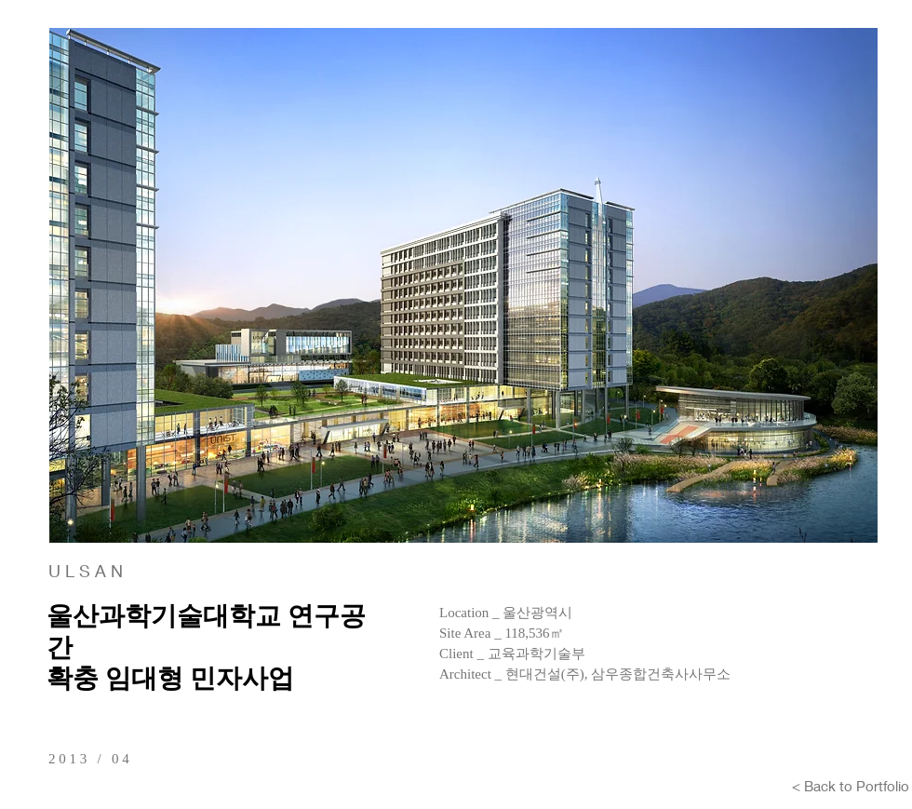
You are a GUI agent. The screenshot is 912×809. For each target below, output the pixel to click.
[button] (463, 285)
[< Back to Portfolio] (850, 785)
